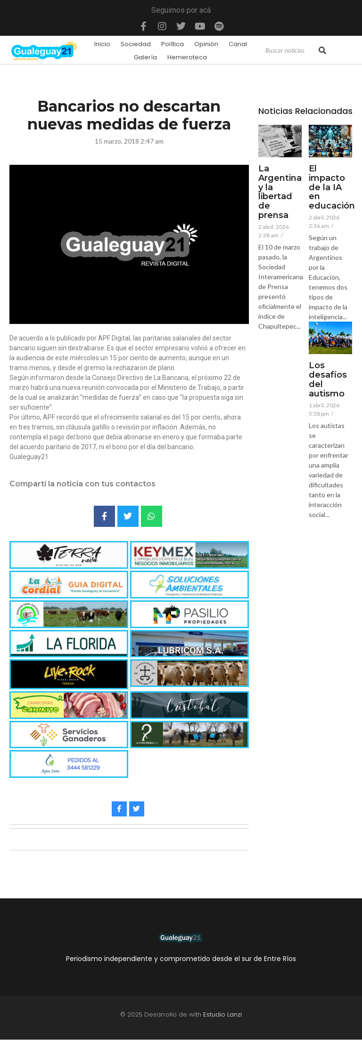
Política (172, 44)
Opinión (206, 44)
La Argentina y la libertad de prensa (280, 192)
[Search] (291, 51)
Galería (145, 57)
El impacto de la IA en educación (332, 187)
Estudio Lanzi (222, 1014)
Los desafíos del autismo (328, 379)
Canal (238, 44)
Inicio (102, 44)
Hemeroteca (187, 57)
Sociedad (136, 44)
